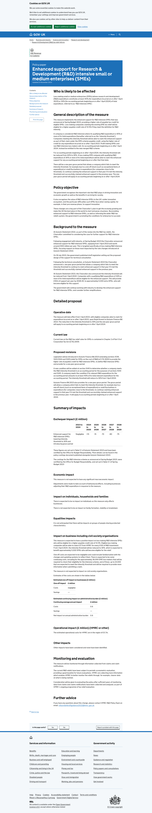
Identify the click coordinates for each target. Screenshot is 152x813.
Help (31, 795)
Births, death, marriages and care (42, 755)
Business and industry (43, 40)
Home (31, 40)
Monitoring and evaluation (38, 112)
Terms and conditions (88, 795)
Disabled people (35, 777)
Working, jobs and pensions (72, 781)
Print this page (38, 120)
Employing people (68, 755)
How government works (102, 777)
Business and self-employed (40, 760)
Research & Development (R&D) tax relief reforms (48, 42)
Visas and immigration (70, 777)
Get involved (98, 781)
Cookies (46, 795)
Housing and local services (71, 764)
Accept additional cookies (41, 27)
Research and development (80, 40)
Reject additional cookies (65, 27)
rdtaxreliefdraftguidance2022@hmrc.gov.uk (76, 705)
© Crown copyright (115, 807)
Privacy (38, 795)
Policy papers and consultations (106, 768)
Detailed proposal (35, 106)
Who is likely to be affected (38, 93)
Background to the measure (38, 104)
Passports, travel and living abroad (75, 773)
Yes (55, 727)
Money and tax (67, 768)
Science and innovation (61, 40)
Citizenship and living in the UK (41, 768)
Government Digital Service (67, 798)
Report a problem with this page (108, 727)
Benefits (32, 751)
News (95, 755)
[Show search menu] (120, 34)
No (66, 727)
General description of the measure (38, 97)
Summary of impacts (36, 109)
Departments (98, 751)
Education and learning (70, 751)
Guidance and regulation (103, 760)
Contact (75, 795)
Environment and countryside (73, 760)
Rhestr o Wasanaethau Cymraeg (42, 798)
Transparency (98, 773)
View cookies (82, 27)
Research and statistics (102, 764)
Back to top (34, 712)
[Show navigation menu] (112, 34)
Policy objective (34, 101)
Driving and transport (37, 781)
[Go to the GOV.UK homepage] (37, 34)
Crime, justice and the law (39, 773)
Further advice (34, 115)
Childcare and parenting (39, 764)
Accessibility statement (60, 795)
